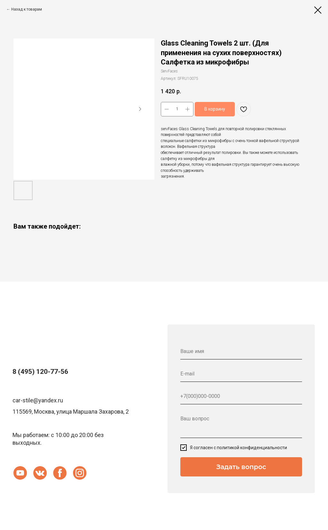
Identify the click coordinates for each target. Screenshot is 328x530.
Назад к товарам (26, 9)
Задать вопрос (241, 467)
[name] (241, 351)
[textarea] (241, 424)
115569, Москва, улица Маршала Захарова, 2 (70, 411)
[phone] (241, 396)
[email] (241, 374)
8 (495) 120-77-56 (40, 371)
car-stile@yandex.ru (37, 400)
